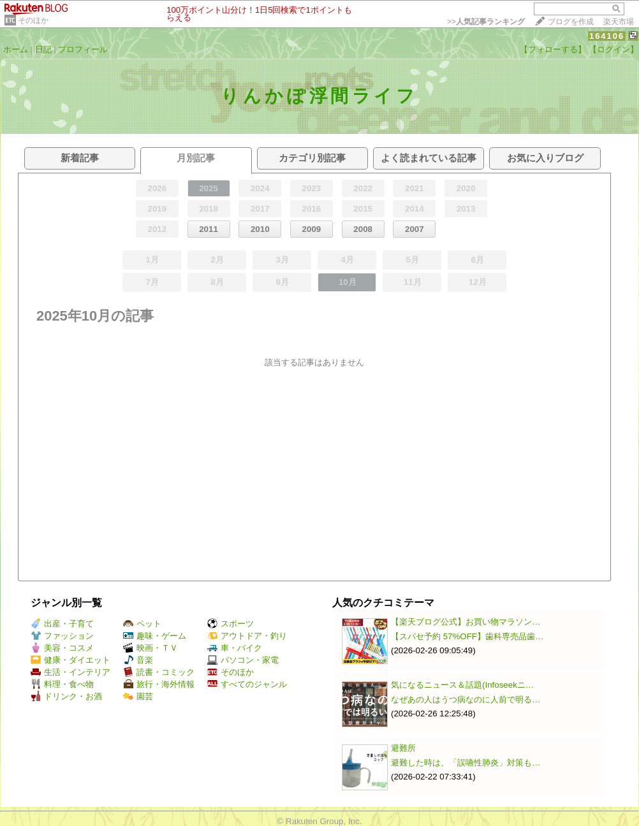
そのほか (33, 20)
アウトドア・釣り (247, 636)
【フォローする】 (553, 49)
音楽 (138, 660)
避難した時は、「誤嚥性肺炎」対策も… (465, 762)
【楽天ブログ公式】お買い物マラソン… (465, 622)
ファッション (62, 636)
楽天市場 (618, 21)
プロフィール (83, 49)
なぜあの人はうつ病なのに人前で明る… (465, 699)
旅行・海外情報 (159, 684)
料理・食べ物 (62, 684)
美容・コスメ (62, 648)
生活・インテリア (70, 672)
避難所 (403, 748)
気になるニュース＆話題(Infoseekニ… (462, 685)
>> (486, 21)
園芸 (138, 696)
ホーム (15, 49)
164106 (606, 36)
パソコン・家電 (243, 660)
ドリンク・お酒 (66, 696)
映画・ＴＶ (150, 648)
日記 (43, 49)
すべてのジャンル (247, 684)
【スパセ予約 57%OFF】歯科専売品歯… (467, 636)
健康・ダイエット (70, 660)
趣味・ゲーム (154, 636)
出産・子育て (62, 623)
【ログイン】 (613, 49)
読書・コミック (159, 672)
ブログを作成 (571, 21)
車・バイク (234, 648)
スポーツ (230, 623)
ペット (142, 623)
